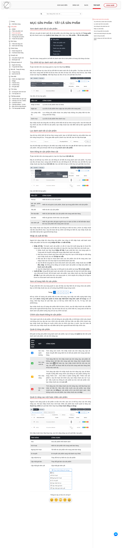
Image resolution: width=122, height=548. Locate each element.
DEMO (14, 29)
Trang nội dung (16, 72)
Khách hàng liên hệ (17, 51)
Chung (13, 21)
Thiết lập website (15, 96)
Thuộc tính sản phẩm (17, 38)
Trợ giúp (97, 5)
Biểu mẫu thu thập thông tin (19, 106)
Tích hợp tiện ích (16, 93)
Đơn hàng (13, 41)
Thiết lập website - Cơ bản (19, 104)
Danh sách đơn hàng (17, 45)
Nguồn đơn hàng (16, 65)
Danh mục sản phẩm (17, 35)
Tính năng (14, 89)
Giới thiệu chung (16, 24)
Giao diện (13, 76)
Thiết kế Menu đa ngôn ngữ (19, 98)
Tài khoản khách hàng (17, 52)
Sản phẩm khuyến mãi (18, 58)
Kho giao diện (62, 5)
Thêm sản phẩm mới (17, 31)
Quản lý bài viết (16, 74)
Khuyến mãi (14, 55)
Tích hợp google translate (18, 108)
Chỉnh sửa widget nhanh (18, 79)
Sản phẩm (14, 26)
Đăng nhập (110, 5)
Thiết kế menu (15, 82)
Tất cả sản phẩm (16, 33)
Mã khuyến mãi (16, 59)
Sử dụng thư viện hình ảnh (19, 91)
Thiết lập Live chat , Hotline (19, 100)
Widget (14, 81)
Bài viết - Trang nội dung (17, 69)
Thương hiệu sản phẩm (18, 36)
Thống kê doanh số (16, 62)
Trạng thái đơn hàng (17, 67)
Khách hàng (14, 48)
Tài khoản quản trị (16, 102)
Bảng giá (76, 5)
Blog (86, 5)
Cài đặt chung (15, 84)
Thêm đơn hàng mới (17, 43)
